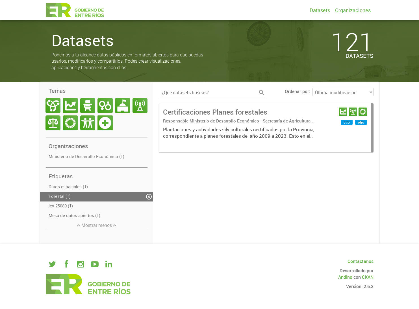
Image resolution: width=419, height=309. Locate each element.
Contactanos (361, 261)
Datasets (320, 10)
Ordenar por (297, 91)
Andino (345, 277)
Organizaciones (353, 10)
